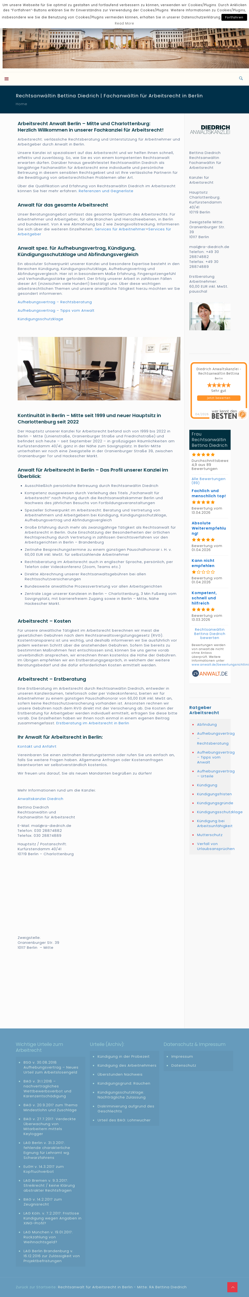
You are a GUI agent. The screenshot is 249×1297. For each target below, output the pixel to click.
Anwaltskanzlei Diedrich (40, 798)
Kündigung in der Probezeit (124, 1056)
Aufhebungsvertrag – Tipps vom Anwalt (56, 310)
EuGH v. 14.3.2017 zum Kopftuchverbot (44, 1169)
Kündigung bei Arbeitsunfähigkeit (212, 823)
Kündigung (207, 785)
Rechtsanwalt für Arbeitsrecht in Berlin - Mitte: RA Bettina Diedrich (122, 1287)
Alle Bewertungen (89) (209, 481)
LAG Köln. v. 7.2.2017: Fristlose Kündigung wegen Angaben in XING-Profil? (53, 1218)
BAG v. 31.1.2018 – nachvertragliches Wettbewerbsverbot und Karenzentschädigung (47, 1088)
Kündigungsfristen (212, 793)
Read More (124, 23)
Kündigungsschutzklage (40, 318)
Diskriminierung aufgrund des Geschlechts (126, 1109)
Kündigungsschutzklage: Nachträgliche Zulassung (122, 1095)
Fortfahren (234, 17)
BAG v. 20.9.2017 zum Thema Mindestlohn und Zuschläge (51, 1107)
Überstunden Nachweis (120, 1074)
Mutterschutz (210, 834)
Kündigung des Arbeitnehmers (127, 1065)
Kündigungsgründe (212, 802)
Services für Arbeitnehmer (120, 229)
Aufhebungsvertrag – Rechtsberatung (55, 301)
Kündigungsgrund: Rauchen (124, 1083)
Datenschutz (183, 1065)
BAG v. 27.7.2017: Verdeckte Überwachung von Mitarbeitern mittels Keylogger (50, 1126)
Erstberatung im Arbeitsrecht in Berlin (92, 723)
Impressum (182, 1056)
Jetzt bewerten (218, 398)
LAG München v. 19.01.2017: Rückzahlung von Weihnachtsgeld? (48, 1237)
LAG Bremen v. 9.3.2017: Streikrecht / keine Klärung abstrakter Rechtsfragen (49, 1185)
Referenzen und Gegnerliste (106, 190)
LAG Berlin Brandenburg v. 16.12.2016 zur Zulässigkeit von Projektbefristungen (52, 1255)
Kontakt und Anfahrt (37, 746)
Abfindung (207, 724)
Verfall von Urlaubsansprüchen (212, 846)
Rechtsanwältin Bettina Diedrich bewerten (209, 633)
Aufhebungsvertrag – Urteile (212, 774)
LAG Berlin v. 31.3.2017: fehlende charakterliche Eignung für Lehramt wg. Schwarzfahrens (47, 1150)
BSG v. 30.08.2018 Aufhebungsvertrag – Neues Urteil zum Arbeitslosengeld (51, 1067)
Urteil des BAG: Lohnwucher (124, 1120)
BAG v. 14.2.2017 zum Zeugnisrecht (43, 1202)
